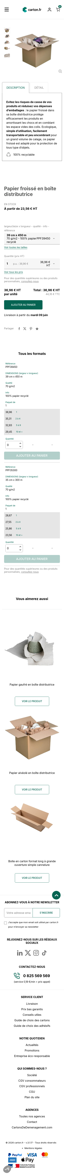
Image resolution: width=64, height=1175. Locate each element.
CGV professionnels (32, 1086)
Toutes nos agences (32, 1116)
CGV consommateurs (32, 1080)
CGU (32, 1091)
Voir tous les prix (13, 272)
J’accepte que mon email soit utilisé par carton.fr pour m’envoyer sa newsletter (33, 924)
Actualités (32, 1045)
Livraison (32, 1003)
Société (32, 1075)
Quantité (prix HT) (14, 256)
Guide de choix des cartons (32, 1020)
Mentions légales (33, 1148)
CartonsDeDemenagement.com (32, 1127)
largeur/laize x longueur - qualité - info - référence (26, 228)
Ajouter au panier (23, 304)
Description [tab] (15, 87)
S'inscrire (46, 912)
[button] (6, 9)
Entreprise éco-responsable (32, 1056)
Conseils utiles (32, 1014)
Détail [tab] (39, 87)
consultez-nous (30, 281)
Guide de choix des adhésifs (32, 1025)
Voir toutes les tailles (15, 247)
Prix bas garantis (32, 1009)
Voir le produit (32, 701)
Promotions (32, 1050)
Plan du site (32, 1097)
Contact (32, 1122)
